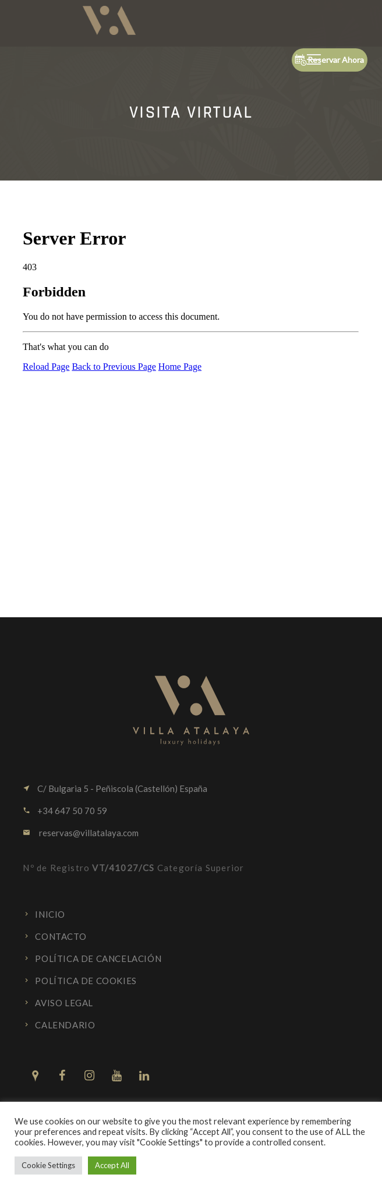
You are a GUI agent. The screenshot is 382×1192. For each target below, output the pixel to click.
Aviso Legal (64, 1003)
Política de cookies (85, 980)
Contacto (60, 936)
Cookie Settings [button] (48, 1165)
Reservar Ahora (329, 60)
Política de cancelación (98, 958)
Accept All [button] (112, 1165)
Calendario (65, 1025)
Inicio (50, 914)
